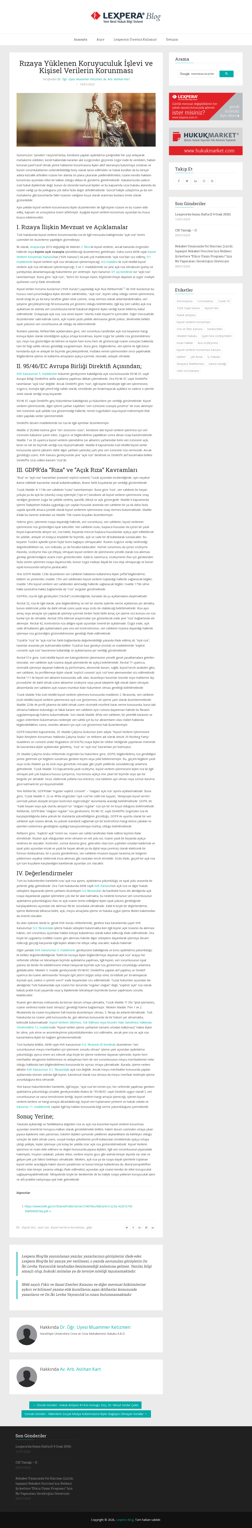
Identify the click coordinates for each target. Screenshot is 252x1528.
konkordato (215, 329)
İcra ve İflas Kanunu (190, 329)
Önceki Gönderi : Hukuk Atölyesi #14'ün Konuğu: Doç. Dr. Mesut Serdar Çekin (85, 1405)
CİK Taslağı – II (186, 230)
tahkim (181, 357)
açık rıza (43, 1227)
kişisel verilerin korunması (67, 1227)
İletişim (172, 39)
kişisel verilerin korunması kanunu (199, 350)
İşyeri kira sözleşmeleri (217, 336)
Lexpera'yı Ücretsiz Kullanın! (135, 39)
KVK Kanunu (102, 886)
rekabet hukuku (187, 336)
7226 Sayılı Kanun (188, 308)
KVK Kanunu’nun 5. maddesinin (37, 374)
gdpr (89, 1227)
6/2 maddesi (109, 262)
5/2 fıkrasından (91, 891)
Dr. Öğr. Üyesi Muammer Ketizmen (79, 79)
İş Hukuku (213, 357)
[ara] (197, 74)
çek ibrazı (196, 357)
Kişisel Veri (29, 1227)
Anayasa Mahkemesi (190, 364)
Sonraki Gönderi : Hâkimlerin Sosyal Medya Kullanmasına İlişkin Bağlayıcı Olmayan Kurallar (86, 1414)
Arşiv (100, 39)
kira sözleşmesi (208, 343)
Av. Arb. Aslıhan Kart (116, 79)
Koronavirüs (185, 301)
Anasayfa (80, 39)
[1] (124, 288)
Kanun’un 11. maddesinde (33, 1107)
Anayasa (35, 247)
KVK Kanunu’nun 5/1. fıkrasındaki (48, 1069)
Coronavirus (205, 301)
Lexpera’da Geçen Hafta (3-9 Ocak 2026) (203, 214)
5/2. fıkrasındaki (43, 928)
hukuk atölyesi (186, 315)
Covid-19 (224, 301)
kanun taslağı (217, 364)
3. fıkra (85, 247)
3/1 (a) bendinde (122, 272)
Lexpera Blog (125, 1520)
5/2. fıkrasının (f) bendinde (99, 1044)
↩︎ (50, 1211)
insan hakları (185, 343)
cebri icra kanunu (188, 371)
